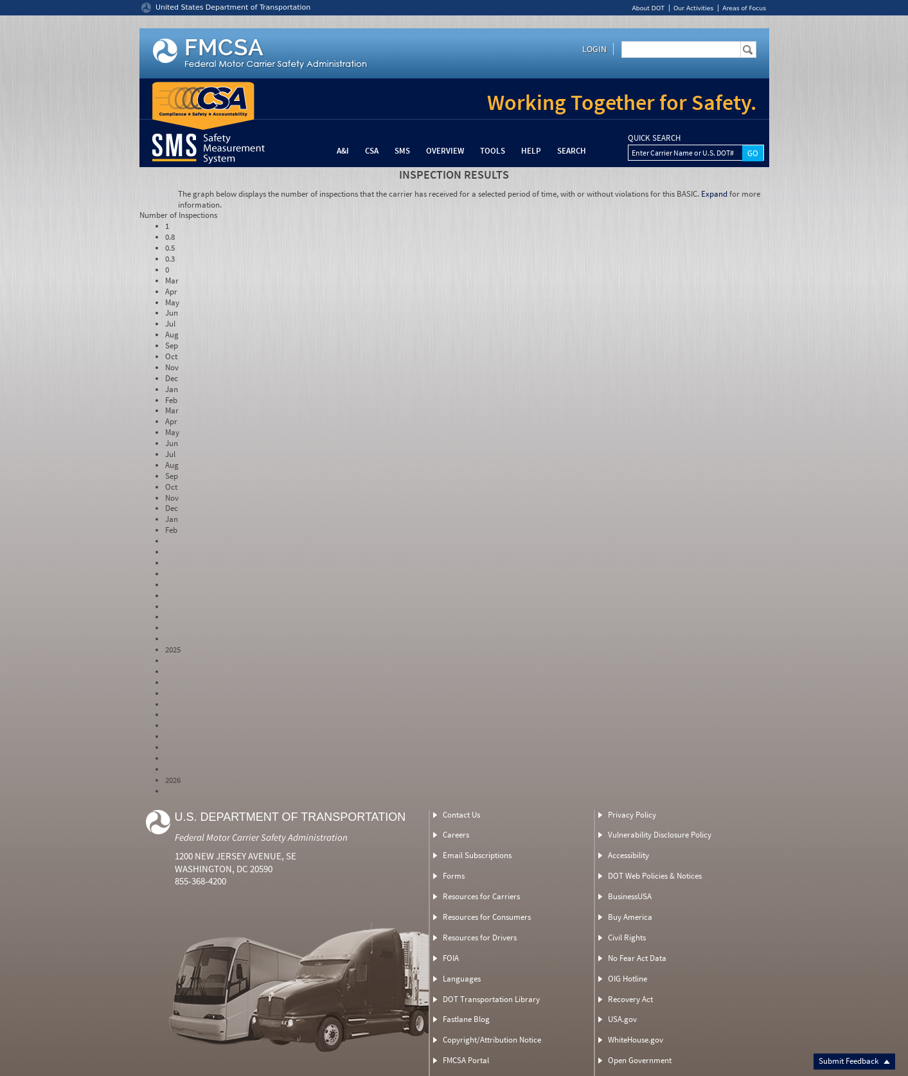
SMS (402, 150)
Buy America (630, 916)
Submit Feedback (854, 1060)
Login (594, 49)
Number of (178, 215)
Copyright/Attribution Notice (492, 1039)
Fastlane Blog (466, 1019)
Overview (445, 150)
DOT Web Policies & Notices (655, 875)
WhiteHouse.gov (635, 1039)
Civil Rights (627, 937)
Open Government (640, 1060)
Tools (492, 150)
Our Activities (693, 8)
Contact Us (461, 814)
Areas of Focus (744, 8)
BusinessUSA (630, 896)
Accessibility (628, 855)
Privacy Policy (632, 814)
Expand (714, 193)
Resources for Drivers (480, 937)
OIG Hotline (627, 978)
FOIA (451, 958)
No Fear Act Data (637, 958)
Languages (462, 978)
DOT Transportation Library (491, 999)
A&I (343, 150)
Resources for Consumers (487, 916)
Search (571, 150)
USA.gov (622, 1019)
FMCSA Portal (466, 1060)
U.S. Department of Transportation (290, 817)
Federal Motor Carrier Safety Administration (261, 837)
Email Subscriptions (477, 855)
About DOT (648, 8)
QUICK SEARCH (654, 138)
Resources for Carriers (481, 896)
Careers (456, 834)
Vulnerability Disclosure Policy (659, 834)
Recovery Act (630, 999)
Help (531, 150)
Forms (454, 875)
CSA (371, 150)
